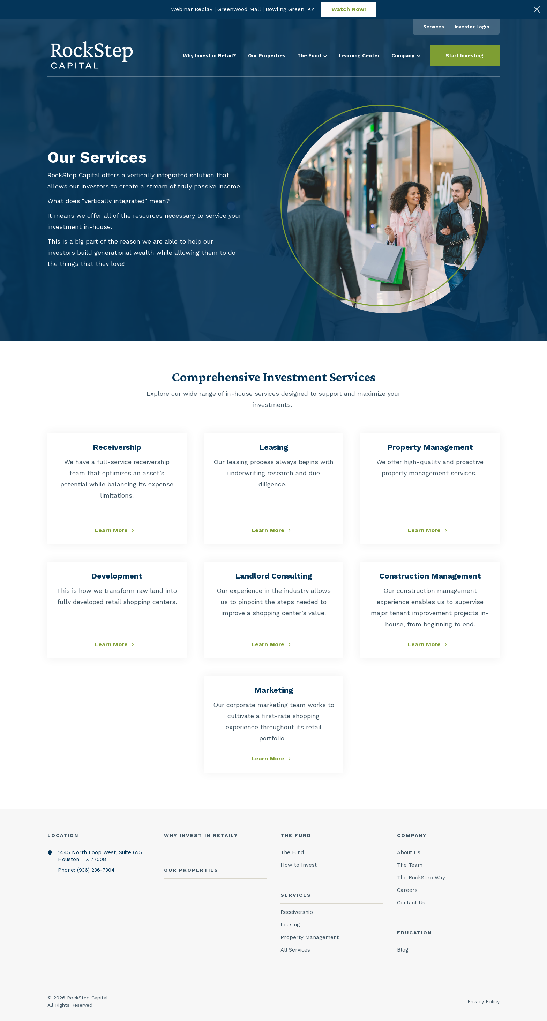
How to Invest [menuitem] (298, 865)
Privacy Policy (483, 1001)
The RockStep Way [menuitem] (421, 877)
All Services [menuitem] (295, 950)
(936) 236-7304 (96, 870)
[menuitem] (433, 27)
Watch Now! (348, 9)
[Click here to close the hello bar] (537, 9)
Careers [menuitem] (407, 890)
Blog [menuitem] (403, 950)
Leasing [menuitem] (290, 925)
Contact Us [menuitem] (411, 903)
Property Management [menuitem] (309, 937)
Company (405, 56)
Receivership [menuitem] (296, 912)
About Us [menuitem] (408, 852)
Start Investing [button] (464, 55)
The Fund (312, 56)
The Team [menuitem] (409, 865)
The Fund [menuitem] (292, 852)
